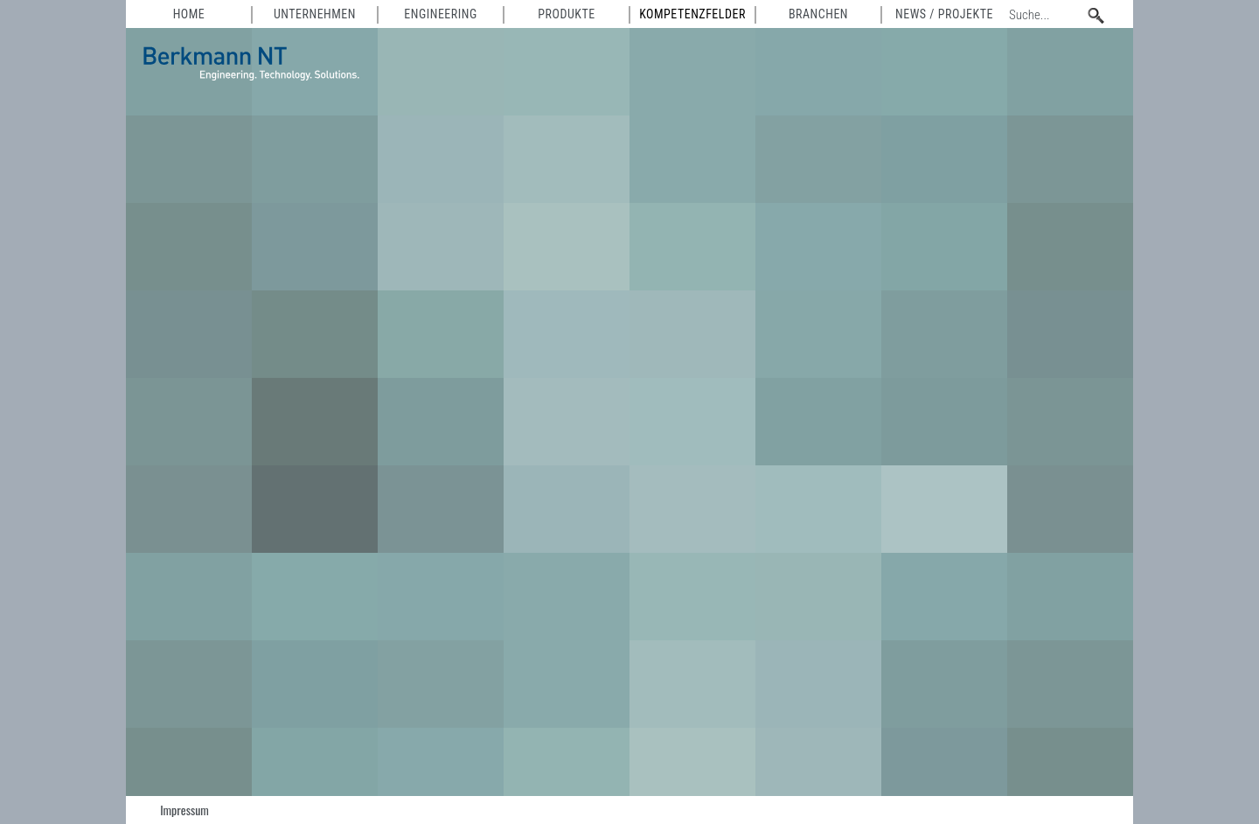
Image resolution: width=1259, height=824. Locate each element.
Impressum (184, 809)
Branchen (818, 14)
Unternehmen (315, 14)
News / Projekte (944, 14)
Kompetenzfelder (692, 14)
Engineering (440, 14)
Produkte (566, 14)
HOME (189, 14)
